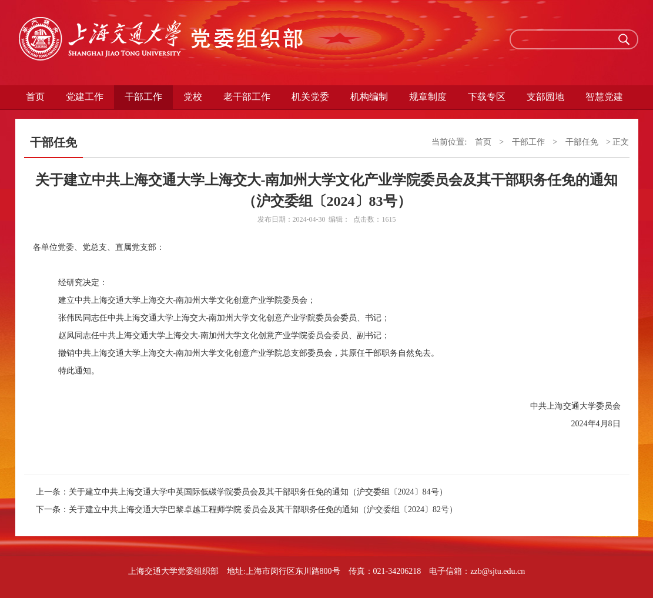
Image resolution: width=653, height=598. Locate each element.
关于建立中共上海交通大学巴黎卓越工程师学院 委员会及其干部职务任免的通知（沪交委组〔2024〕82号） (263, 509)
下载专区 (486, 97)
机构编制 (369, 97)
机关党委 (310, 97)
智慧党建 (604, 97)
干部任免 (581, 142)
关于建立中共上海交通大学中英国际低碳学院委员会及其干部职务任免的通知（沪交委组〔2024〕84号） (258, 491)
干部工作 (143, 97)
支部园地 (545, 97)
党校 (192, 97)
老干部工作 (246, 97)
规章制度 (428, 97)
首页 (35, 97)
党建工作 (84, 97)
